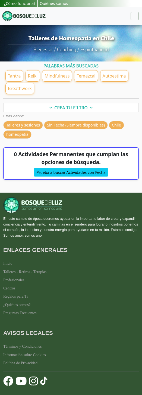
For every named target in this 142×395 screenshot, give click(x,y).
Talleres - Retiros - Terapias (24, 272)
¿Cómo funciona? (19, 3)
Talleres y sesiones (23, 125)
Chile (116, 125)
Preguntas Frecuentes (20, 313)
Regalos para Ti (15, 296)
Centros (9, 288)
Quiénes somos (54, 3)
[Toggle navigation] (134, 16)
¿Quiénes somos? (16, 305)
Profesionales (13, 280)
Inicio (7, 263)
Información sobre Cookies (24, 355)
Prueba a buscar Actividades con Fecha (71, 172)
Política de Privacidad (20, 363)
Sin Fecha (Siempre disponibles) (76, 125)
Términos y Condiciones (22, 346)
